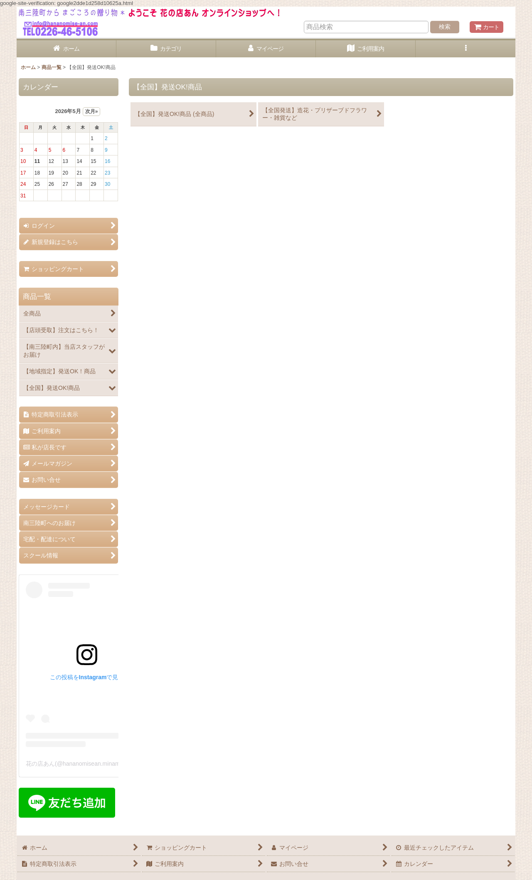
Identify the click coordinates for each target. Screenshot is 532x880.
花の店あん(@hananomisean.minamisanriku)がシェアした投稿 (107, 763)
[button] (465, 48)
